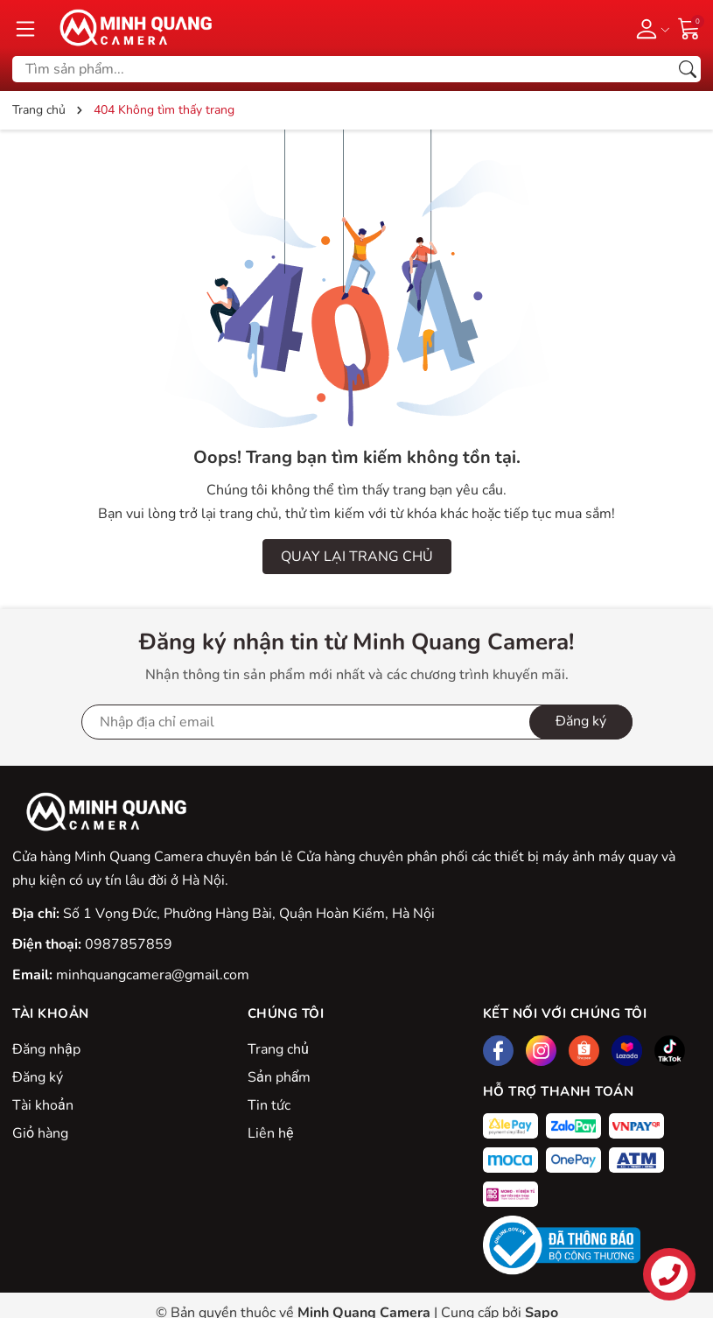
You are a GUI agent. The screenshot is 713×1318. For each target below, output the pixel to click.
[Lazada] (627, 1050)
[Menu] (25, 28)
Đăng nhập (46, 1049)
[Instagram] (541, 1050)
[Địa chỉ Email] (357, 722)
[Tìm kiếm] (688, 69)
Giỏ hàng (40, 1133)
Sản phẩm (279, 1077)
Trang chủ (278, 1049)
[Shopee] (584, 1050)
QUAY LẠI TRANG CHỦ (357, 556)
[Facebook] (498, 1050)
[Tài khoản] (649, 28)
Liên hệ (270, 1133)
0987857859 (128, 944)
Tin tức (269, 1105)
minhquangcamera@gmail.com (152, 975)
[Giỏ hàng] (689, 27)
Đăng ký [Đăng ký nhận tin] (581, 721)
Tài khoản (42, 1105)
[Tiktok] (669, 1050)
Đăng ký (37, 1077)
